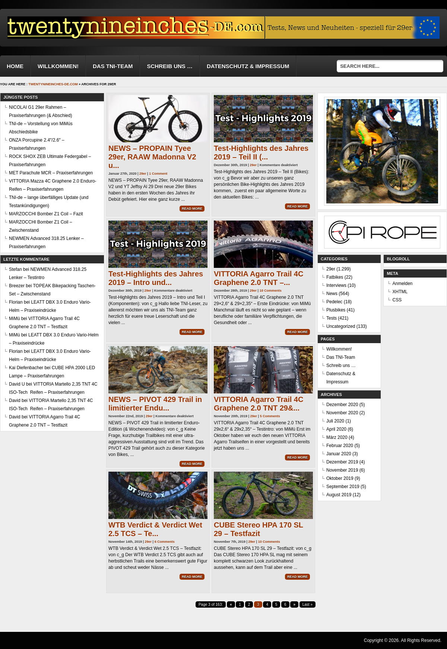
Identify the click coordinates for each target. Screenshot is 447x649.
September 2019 (342, 486)
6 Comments (165, 542)
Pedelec (334, 301)
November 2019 (342, 470)
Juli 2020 (335, 421)
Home (15, 66)
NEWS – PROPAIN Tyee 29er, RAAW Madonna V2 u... (152, 157)
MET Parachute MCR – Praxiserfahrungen (51, 172)
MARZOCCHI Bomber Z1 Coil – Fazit (46, 213)
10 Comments (271, 290)
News (331, 293)
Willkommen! (58, 66)
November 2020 (342, 412)
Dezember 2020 (342, 404)
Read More (192, 208)
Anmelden (402, 283)
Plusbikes (335, 310)
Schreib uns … (170, 66)
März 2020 (337, 437)
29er (142, 173)
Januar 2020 (338, 453)
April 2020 (336, 429)
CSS (397, 300)
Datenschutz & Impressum (248, 66)
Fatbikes (334, 277)
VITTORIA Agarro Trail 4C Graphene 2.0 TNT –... (258, 278)
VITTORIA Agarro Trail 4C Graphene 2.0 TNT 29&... (258, 403)
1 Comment (158, 173)
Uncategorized (340, 326)
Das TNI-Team (113, 66)
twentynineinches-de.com (53, 84)
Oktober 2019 (340, 478)
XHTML (400, 291)
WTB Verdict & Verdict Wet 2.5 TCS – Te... (155, 529)
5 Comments (270, 416)
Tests (331, 318)
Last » (307, 604)
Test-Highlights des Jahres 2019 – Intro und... (155, 278)
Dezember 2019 (342, 462)
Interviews (336, 285)
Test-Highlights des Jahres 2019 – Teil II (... (261, 152)
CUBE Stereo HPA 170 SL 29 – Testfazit (258, 529)
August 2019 (338, 494)
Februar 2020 (339, 445)
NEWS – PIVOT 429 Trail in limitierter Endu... (155, 403)
